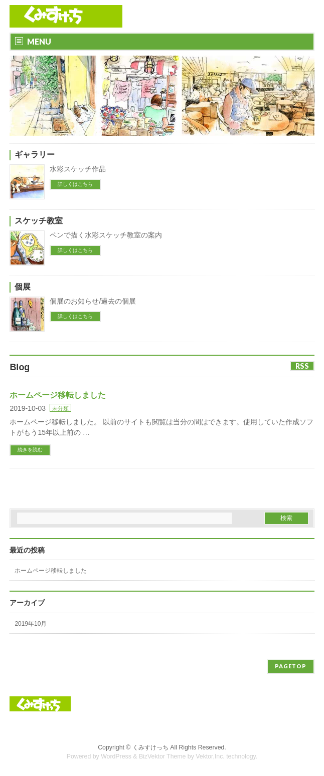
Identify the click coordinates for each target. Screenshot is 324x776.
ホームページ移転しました (58, 395)
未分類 (60, 408)
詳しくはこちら (75, 184)
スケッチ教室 (39, 220)
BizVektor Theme (162, 756)
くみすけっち (150, 747)
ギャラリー (35, 154)
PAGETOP (290, 666)
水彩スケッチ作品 (78, 169)
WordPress (116, 756)
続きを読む (30, 449)
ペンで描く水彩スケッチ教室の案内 (106, 235)
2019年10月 (31, 623)
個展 (23, 287)
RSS (302, 366)
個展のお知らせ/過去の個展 (93, 301)
